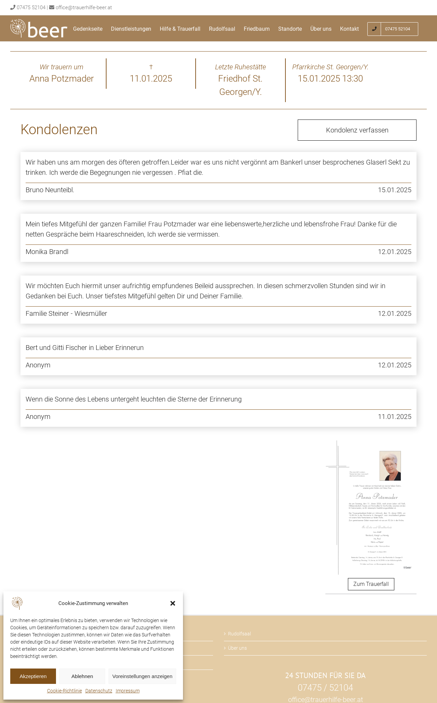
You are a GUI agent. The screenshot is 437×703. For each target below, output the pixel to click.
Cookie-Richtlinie (64, 690)
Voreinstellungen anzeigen (142, 676)
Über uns (237, 648)
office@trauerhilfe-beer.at (84, 7)
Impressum (128, 690)
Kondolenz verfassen (357, 130)
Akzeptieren (32, 676)
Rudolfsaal (239, 633)
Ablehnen (82, 676)
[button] (172, 603)
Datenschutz (98, 690)
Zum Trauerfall (371, 584)
